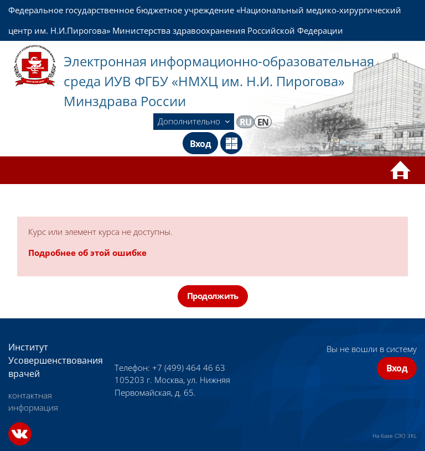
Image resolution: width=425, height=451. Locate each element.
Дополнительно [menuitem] (190, 121)
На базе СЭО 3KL (394, 435)
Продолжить (213, 295)
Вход (200, 144)
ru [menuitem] (246, 122)
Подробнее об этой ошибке (87, 252)
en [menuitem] (263, 122)
